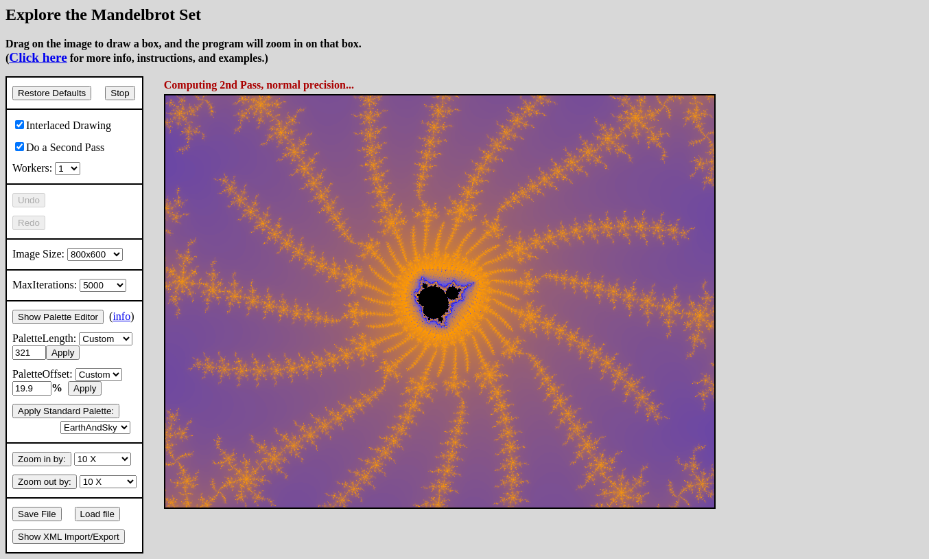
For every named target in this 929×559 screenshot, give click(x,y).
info (121, 316)
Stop (119, 93)
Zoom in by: (42, 459)
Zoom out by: (44, 482)
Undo (29, 200)
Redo (29, 223)
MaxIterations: (69, 284)
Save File (37, 514)
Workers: (46, 168)
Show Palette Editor (58, 317)
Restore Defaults (52, 93)
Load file (97, 514)
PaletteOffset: (67, 374)
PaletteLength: (72, 338)
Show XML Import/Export (68, 537)
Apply (62, 352)
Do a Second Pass (59, 147)
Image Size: (67, 254)
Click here (38, 57)
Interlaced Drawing (63, 125)
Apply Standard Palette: (66, 411)
